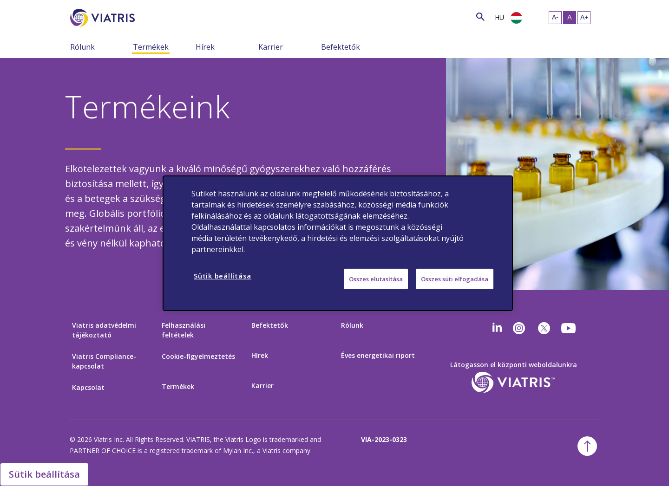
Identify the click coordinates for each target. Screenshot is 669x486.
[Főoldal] (104, 18)
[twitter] (544, 328)
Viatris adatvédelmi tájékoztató (104, 330)
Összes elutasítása (376, 278)
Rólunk (82, 47)
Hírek (205, 47)
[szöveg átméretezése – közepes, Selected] (569, 17)
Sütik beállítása (44, 474)
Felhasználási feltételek (183, 330)
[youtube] (569, 328)
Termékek (151, 47)
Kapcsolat (88, 387)
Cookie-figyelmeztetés (198, 356)
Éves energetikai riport (378, 355)
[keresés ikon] (480, 16)
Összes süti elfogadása (454, 278)
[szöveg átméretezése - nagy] (583, 17)
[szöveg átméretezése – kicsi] (555, 17)
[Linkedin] (497, 328)
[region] (338, 243)
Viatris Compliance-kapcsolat (104, 361)
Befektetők (340, 47)
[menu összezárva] (126, 46)
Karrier (270, 47)
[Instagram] (519, 328)
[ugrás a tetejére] (587, 446)
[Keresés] (152, 16)
